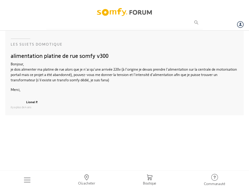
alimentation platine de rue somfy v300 (60, 55)
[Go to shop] (149, 180)
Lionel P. (32, 102)
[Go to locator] (86, 180)
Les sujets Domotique (37, 44)
